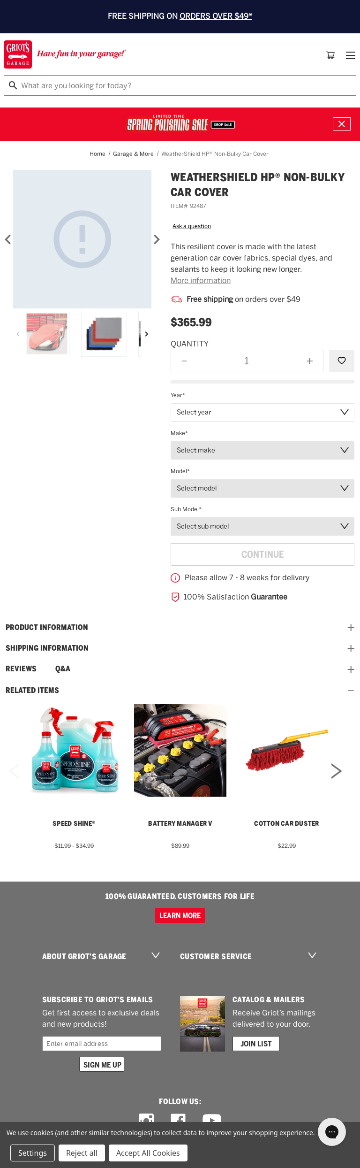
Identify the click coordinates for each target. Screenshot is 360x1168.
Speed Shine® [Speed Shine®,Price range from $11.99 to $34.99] (73, 823)
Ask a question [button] (191, 226)
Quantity (190, 343)
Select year (194, 412)
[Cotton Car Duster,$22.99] (286, 750)
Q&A (62, 669)
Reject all (82, 1153)
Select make (196, 450)
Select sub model (203, 526)
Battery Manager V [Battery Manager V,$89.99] (180, 823)
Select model (197, 488)
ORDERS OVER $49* (216, 16)
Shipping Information (180, 648)
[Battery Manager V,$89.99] (180, 750)
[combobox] (180, 85)
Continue (262, 554)
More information (201, 280)
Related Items (180, 690)
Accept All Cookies (148, 1153)
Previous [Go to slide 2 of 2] (14, 783)
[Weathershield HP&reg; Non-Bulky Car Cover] (82, 239)
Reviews (21, 669)
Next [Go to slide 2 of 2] (336, 783)
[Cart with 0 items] (330, 55)
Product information (180, 627)
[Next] (156, 239)
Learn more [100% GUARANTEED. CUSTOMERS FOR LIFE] (180, 915)
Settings (32, 1153)
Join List (256, 1043)
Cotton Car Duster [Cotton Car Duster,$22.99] (286, 823)
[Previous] (18, 334)
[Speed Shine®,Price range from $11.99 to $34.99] (74, 750)
